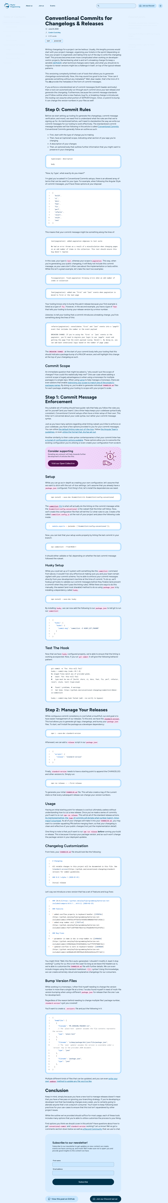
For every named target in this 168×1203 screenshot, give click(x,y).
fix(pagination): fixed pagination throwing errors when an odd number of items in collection (83, 279)
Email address (58, 1169)
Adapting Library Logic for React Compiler (141, 46)
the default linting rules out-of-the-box (76, 429)
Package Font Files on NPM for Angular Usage (144, 35)
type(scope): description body (62, 161)
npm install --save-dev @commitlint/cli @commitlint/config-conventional (82, 497)
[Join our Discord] (147, 6)
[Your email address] (83, 1173)
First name (57, 1161)
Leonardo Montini (134, 28)
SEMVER (57, 63)
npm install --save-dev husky (63, 599)
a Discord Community (92, 1129)
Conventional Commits (108, 126)
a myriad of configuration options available (64, 440)
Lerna (82, 380)
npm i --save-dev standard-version (66, 733)
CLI (55, 506)
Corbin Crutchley (54, 33)
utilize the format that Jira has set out (79, 432)
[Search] (116, 6)
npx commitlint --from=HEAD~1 (63, 547)
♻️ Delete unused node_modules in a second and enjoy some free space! (143, 24)
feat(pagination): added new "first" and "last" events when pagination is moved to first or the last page (84, 293)
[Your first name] (83, 1164)
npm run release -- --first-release (66, 783)
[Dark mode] (160, 6)
